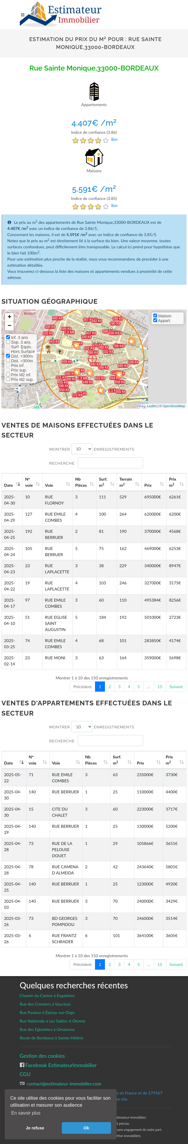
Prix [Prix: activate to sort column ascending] (150, 485)
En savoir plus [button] (26, 1112)
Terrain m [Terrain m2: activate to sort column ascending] (128, 482)
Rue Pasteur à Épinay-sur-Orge (47, 1006)
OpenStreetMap (173, 406)
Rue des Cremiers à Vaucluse (45, 997)
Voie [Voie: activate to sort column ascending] (49, 485)
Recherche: (96, 462)
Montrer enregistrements (91, 448)
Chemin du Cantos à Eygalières (47, 989)
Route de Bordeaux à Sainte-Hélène (52, 1031)
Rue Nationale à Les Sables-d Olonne (53, 1014)
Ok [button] (86, 1128)
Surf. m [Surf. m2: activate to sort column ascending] (106, 482)
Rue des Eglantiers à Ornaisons (47, 1023)
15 (159, 686)
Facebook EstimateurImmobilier (60, 1059)
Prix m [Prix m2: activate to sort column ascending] (173, 482)
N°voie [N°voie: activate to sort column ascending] (30, 482)
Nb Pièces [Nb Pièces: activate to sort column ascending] (85, 482)
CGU (25, 1068)
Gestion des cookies (42, 1050)
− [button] (9, 326)
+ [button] (9, 317)
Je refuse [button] (35, 1128)
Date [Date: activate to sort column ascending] (8, 485)
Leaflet (152, 406)
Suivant (176, 686)
